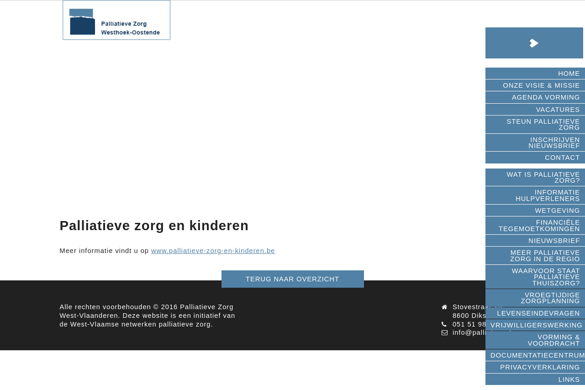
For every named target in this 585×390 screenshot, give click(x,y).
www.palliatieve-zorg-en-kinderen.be (213, 250)
